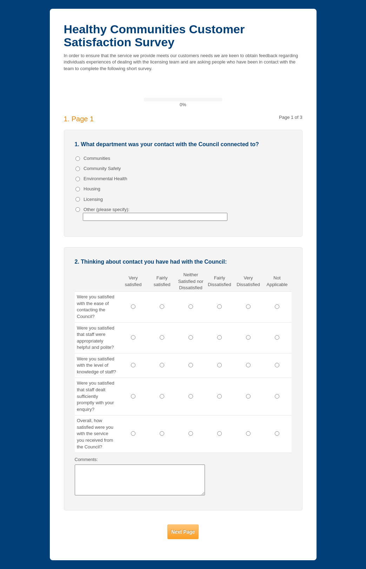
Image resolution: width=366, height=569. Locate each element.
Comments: (86, 459)
